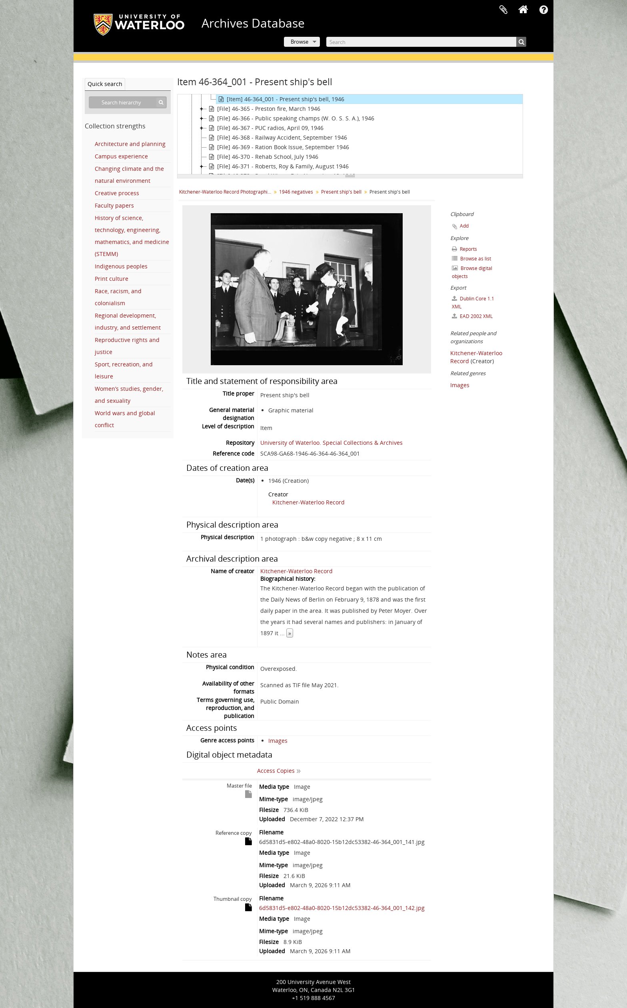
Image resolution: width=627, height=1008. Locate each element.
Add (464, 225)
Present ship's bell (341, 191)
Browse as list (471, 258)
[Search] (426, 42)
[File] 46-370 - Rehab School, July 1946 (262, 157)
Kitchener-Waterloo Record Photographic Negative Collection (226, 191)
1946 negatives (296, 191)
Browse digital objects (472, 272)
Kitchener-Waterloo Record (308, 502)
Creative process (117, 193)
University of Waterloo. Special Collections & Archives (331, 442)
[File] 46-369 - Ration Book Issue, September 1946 (278, 147)
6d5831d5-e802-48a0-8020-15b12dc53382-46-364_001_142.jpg (342, 908)
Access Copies (276, 770)
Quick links (543, 10)
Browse (299, 41)
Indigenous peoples (121, 266)
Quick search (105, 84)
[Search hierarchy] (128, 102)
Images (278, 740)
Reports (464, 249)
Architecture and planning (130, 144)
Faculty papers (114, 205)
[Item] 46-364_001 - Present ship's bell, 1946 (280, 99)
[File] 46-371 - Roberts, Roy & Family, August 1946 (278, 166)
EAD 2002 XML (472, 316)
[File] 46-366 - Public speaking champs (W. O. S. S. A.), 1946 (290, 118)
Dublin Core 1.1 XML (473, 302)
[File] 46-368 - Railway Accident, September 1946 (277, 137)
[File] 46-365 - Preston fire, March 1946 (263, 109)
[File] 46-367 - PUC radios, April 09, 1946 (265, 128)
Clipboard (503, 10)
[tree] (350, 134)
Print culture (111, 278)
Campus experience (121, 156)
